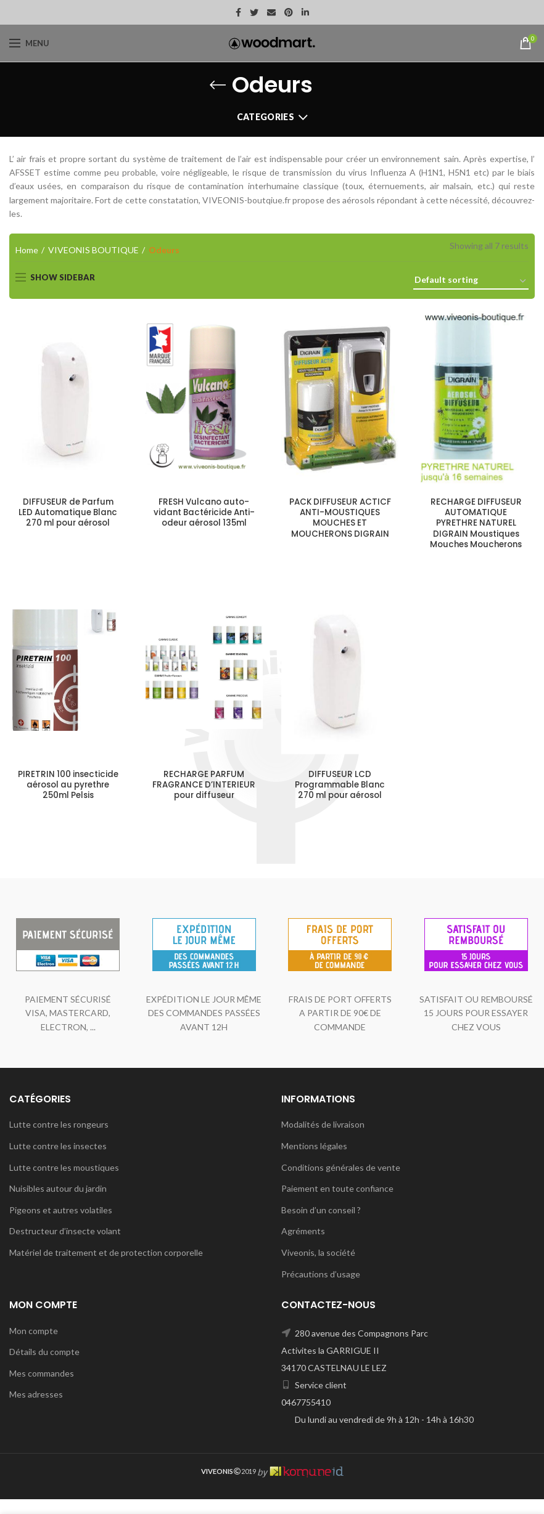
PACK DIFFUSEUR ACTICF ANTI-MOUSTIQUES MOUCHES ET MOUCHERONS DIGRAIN (339, 519)
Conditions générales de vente (340, 1182)
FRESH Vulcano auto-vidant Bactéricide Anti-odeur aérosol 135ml (204, 519)
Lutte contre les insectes (58, 1160)
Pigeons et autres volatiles (60, 1224)
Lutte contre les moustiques (64, 1182)
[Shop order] (471, 282)
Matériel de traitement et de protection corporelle (106, 1267)
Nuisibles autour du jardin (58, 1204)
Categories (265, 117)
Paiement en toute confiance (337, 1204)
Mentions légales (314, 1160)
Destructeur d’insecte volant (65, 1246)
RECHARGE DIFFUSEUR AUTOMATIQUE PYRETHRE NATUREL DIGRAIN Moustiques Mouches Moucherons (475, 525)
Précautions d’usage (320, 1289)
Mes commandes (41, 1388)
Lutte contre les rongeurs (59, 1139)
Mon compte (33, 1345)
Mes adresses (36, 1409)
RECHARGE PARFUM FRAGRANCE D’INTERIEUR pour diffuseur (203, 793)
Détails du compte (44, 1367)
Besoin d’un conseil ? (321, 1224)
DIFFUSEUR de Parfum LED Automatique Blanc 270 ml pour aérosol (68, 514)
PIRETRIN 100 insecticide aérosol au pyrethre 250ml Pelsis (68, 788)
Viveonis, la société (318, 1267)
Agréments (303, 1246)
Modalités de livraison (323, 1139)
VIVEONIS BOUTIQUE (93, 250)
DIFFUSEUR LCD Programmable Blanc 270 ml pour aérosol (340, 788)
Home (26, 250)
